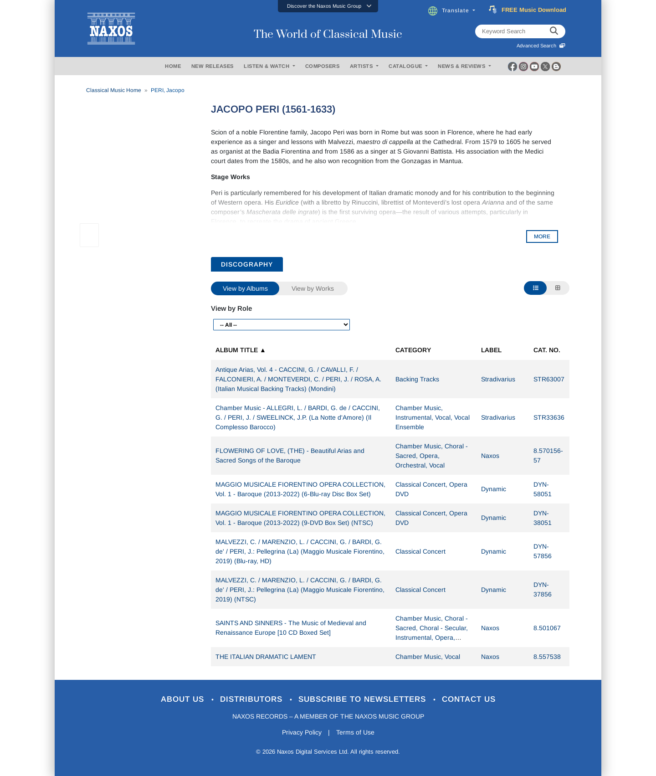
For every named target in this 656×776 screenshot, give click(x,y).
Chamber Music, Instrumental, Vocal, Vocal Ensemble (432, 417)
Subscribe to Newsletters (363, 699)
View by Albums (245, 288)
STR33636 (548, 417)
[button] (328, 6)
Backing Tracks (417, 379)
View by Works (313, 288)
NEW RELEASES (212, 66)
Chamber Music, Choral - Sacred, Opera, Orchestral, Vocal (431, 455)
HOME (173, 66)
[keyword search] (554, 31)
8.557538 (547, 656)
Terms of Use (355, 732)
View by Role (231, 308)
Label (491, 350)
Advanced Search (541, 45)
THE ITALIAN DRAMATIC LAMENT (265, 656)
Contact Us (469, 699)
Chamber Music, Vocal (427, 656)
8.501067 (547, 628)
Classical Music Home (113, 90)
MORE (542, 236)
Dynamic (493, 489)
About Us (184, 699)
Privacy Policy (302, 732)
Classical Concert (420, 551)
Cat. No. (546, 350)
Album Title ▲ (240, 350)
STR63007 (548, 379)
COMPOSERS (322, 66)
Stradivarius (498, 379)
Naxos (490, 455)
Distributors (252, 699)
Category (413, 350)
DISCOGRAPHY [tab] (247, 264)
